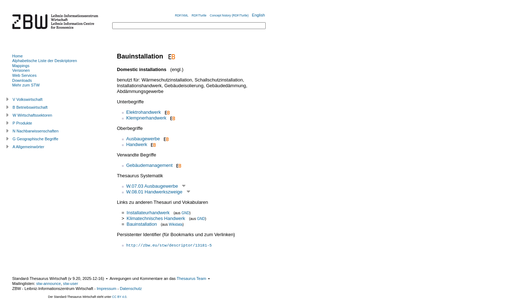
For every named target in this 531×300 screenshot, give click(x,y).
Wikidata (175, 224)
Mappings (20, 66)
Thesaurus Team (191, 278)
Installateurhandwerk (148, 212)
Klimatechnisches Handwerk (156, 218)
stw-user (70, 283)
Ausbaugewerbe (143, 138)
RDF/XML (181, 15)
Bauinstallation (142, 224)
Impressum (107, 288)
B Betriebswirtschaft (30, 107)
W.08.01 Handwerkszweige (154, 191)
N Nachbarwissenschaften (35, 131)
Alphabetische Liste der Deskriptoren (44, 60)
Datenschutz (131, 288)
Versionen (21, 70)
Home (17, 56)
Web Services (24, 75)
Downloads (22, 80)
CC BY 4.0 (119, 297)
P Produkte (22, 123)
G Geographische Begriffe (35, 139)
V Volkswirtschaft (28, 99)
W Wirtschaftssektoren (32, 115)
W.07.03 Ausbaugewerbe (152, 186)
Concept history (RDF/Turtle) (229, 15)
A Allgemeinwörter (28, 147)
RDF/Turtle (199, 15)
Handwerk (136, 144)
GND (185, 213)
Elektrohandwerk (143, 112)
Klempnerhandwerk (146, 118)
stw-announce (48, 283)
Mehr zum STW (26, 85)
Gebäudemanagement (149, 165)
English (258, 15)
